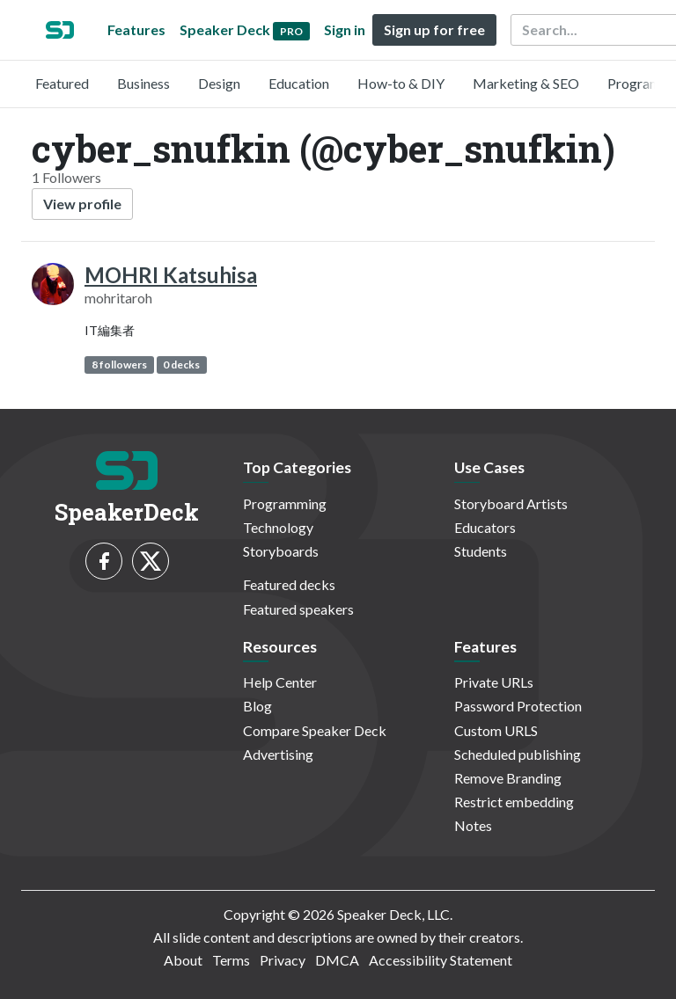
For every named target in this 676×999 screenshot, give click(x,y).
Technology (278, 527)
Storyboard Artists (511, 503)
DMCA (337, 960)
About (183, 960)
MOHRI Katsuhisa (170, 275)
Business (143, 83)
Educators (485, 527)
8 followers (119, 364)
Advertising (278, 754)
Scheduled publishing (517, 754)
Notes (473, 825)
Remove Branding (508, 777)
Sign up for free (434, 29)
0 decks (181, 364)
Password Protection (518, 705)
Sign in (344, 29)
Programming (285, 503)
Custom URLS (496, 730)
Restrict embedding (514, 801)
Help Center (280, 682)
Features (136, 29)
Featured (62, 83)
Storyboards (281, 551)
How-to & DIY (401, 83)
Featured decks (289, 584)
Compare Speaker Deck (314, 730)
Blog (257, 705)
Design (219, 83)
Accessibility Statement (440, 960)
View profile (82, 203)
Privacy (282, 960)
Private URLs (493, 682)
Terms (231, 960)
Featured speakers (298, 609)
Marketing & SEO (526, 83)
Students (480, 551)
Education (298, 83)
